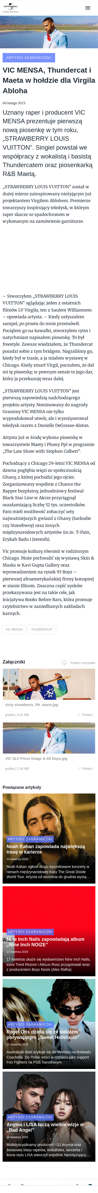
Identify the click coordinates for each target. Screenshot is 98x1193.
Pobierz (85, 715)
